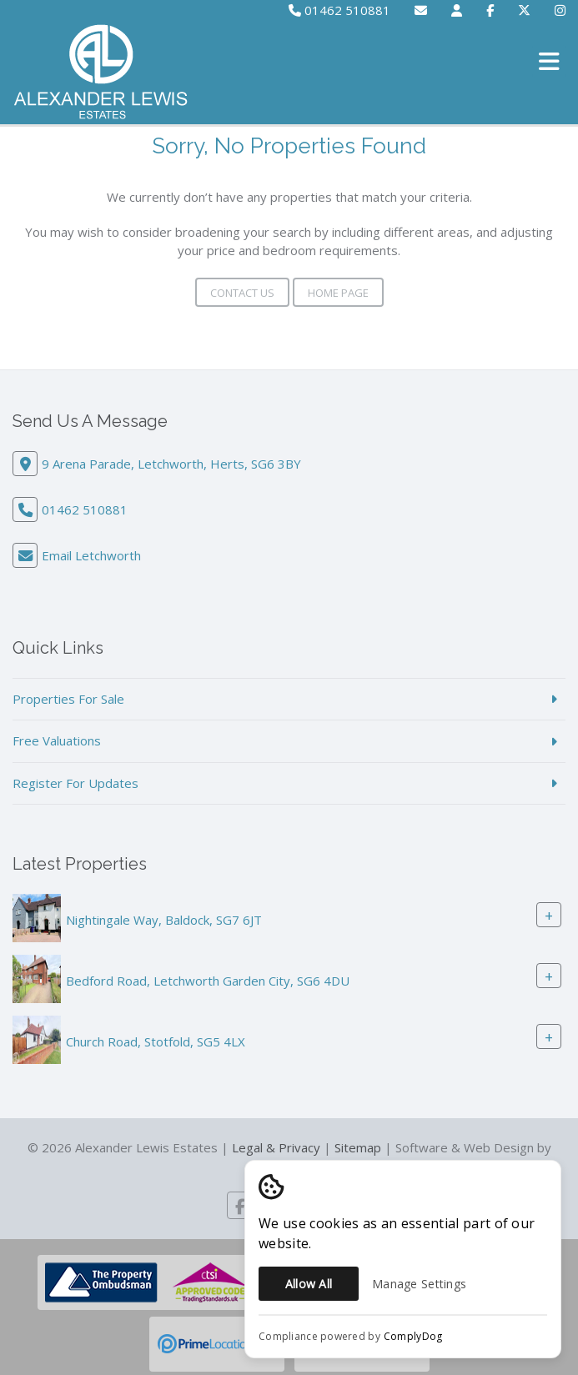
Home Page (338, 292)
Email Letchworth (91, 555)
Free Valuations (57, 740)
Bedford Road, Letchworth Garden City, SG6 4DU (207, 980)
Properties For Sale (68, 698)
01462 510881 (339, 10)
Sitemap (357, 1147)
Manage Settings (419, 1284)
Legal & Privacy (276, 1147)
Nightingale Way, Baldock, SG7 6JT (164, 919)
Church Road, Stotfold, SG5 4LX (155, 1041)
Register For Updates (75, 783)
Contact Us (242, 292)
